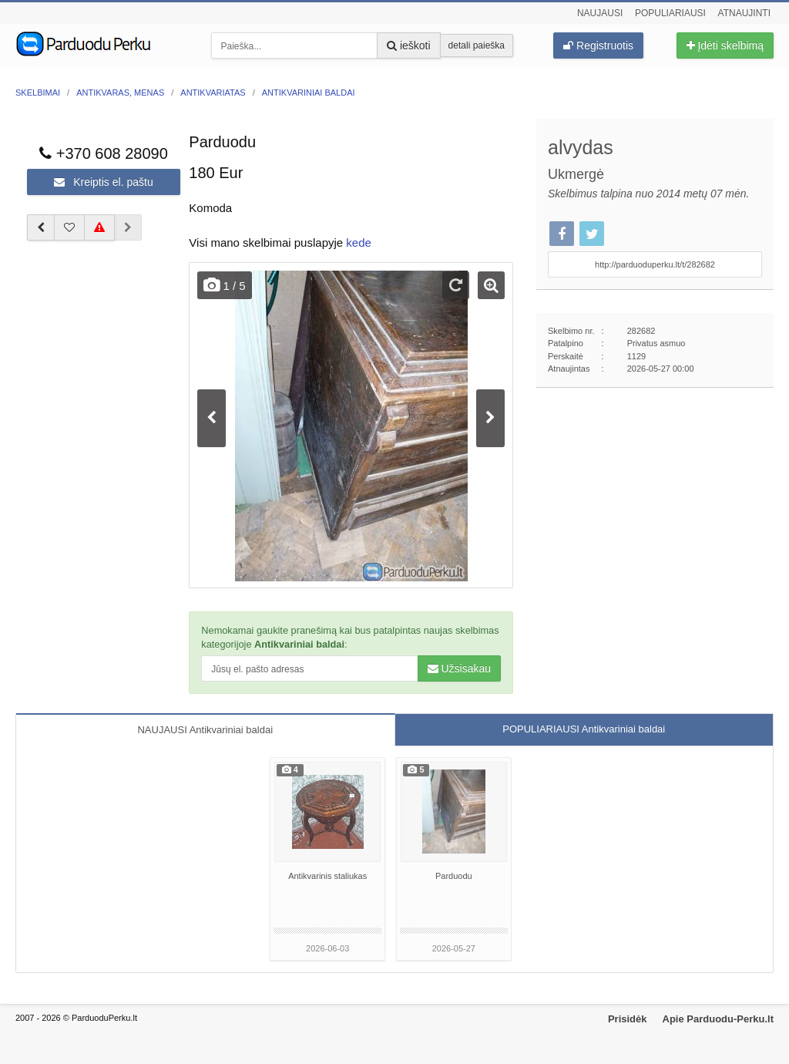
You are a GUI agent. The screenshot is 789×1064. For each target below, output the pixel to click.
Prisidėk (627, 1019)
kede (358, 242)
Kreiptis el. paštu (103, 182)
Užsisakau (459, 668)
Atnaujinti (744, 13)
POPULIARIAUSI (583, 729)
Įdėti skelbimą (725, 45)
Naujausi (600, 13)
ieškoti (409, 45)
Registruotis (598, 45)
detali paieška (476, 45)
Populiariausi (670, 13)
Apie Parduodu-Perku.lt (718, 1019)
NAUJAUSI (205, 730)
